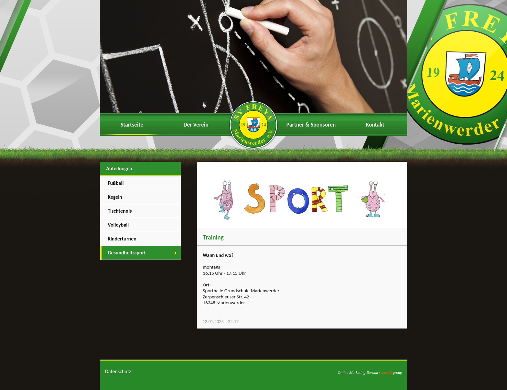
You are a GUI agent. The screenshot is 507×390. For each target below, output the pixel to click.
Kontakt (375, 124)
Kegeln (115, 197)
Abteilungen (119, 168)
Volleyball (118, 225)
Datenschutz (118, 371)
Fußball (116, 183)
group (391, 372)
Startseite (132, 124)
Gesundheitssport (127, 253)
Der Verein (195, 124)
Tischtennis (120, 211)
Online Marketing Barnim (358, 372)
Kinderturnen (122, 239)
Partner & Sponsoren (311, 124)
